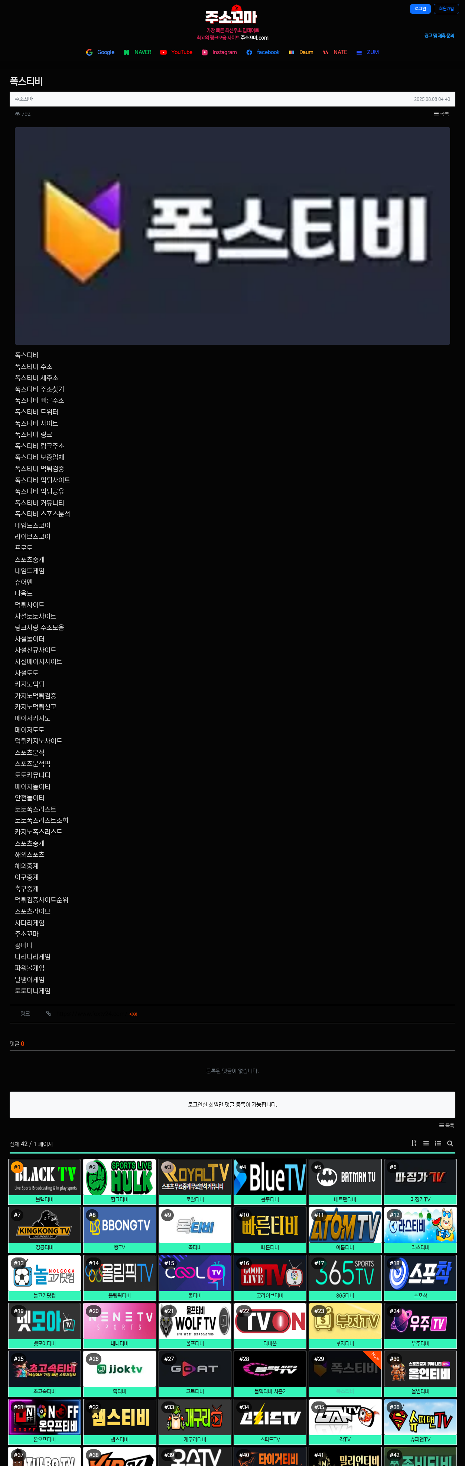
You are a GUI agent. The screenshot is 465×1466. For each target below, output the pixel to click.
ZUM (367, 52)
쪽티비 (119, 1230)
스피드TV (270, 1278)
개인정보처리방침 (218, 1398)
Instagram (219, 52)
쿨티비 (195, 1134)
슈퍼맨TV (420, 1278)
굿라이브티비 (270, 1134)
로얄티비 (195, 1038)
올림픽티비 (119, 1134)
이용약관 (209, 1411)
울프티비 (195, 1182)
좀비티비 (420, 1326)
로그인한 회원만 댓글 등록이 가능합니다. (232, 943)
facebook (262, 52)
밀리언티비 (345, 1326)
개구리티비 (195, 1278)
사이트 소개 (212, 1385)
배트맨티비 (345, 1038)
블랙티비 (44, 1038)
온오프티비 (44, 1278)
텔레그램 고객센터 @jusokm (385, 1390)
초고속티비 (44, 1230)
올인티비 (420, 1230)
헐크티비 (120, 1038)
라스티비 (420, 1086)
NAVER (137, 52)
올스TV (195, 1326)
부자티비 (345, 1182)
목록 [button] (441, 114)
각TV (345, 1278)
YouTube (176, 52)
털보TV (44, 1326)
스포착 (420, 1134)
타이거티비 (270, 1326)
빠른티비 (270, 1086)
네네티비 (120, 1182)
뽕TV (119, 1086)
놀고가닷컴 (44, 1134)
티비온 (270, 1182)
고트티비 (195, 1230)
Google (100, 52)
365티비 (345, 1134)
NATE (334, 52)
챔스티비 (120, 1278)
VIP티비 (119, 1326)
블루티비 (270, 1038)
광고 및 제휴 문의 (439, 35)
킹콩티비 (44, 1086)
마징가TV (420, 1038)
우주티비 (420, 1182)
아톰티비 (345, 1086)
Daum (300, 52)
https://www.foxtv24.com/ (96, 852)
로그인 (420, 9)
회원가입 (446, 9)
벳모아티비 (44, 1182)
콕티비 (195, 1086)
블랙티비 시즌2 (270, 1230)
